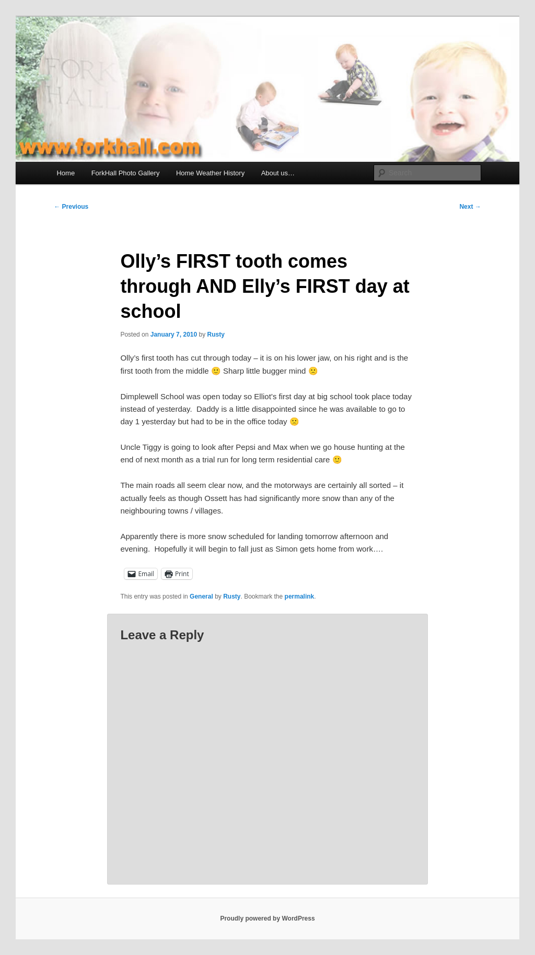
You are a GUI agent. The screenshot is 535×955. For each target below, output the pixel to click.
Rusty (216, 334)
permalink (300, 596)
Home (65, 173)
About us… (278, 173)
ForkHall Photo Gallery (125, 173)
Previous (71, 206)
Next (470, 206)
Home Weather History (210, 173)
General (201, 596)
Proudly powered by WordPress (267, 918)
